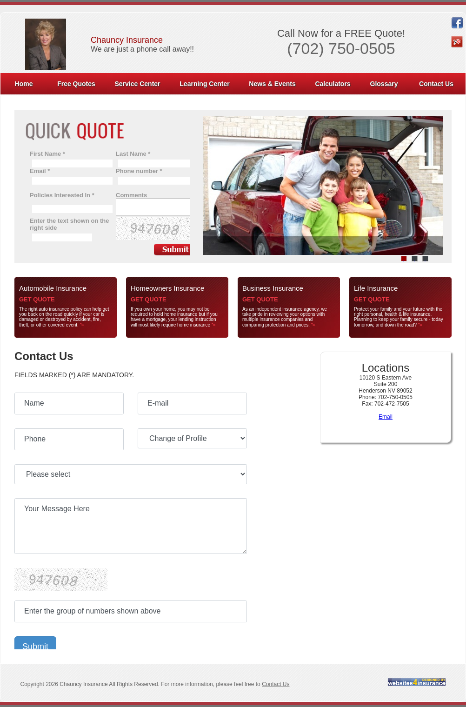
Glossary (384, 83)
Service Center (137, 83)
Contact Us (436, 83)
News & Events (272, 83)
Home (24, 83)
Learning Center (204, 83)
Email (386, 417)
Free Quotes (76, 83)
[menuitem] (24, 83)
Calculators (332, 83)
